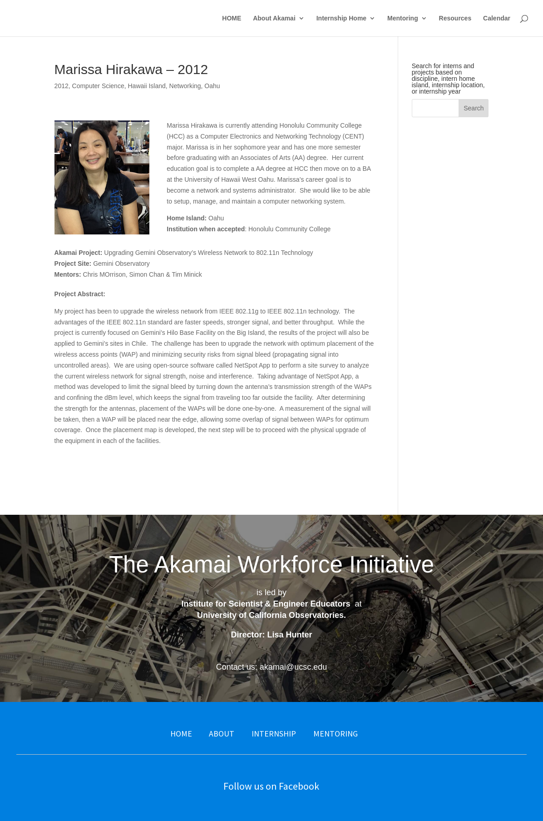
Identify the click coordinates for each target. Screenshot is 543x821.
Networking (185, 86)
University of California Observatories (270, 615)
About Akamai (274, 18)
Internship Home (341, 18)
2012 (61, 86)
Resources (455, 18)
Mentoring (402, 18)
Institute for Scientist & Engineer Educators (265, 603)
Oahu (212, 86)
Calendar (496, 18)
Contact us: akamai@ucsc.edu (271, 667)
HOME (231, 18)
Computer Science (98, 86)
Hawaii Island (146, 86)
